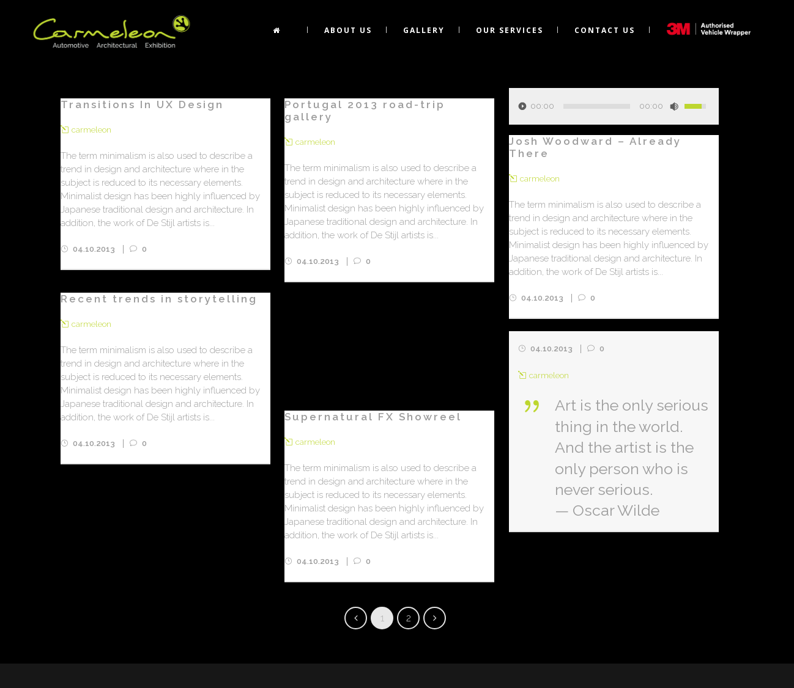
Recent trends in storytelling (159, 299)
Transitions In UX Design (142, 104)
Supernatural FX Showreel (373, 417)
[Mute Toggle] (674, 106)
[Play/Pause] (522, 106)
